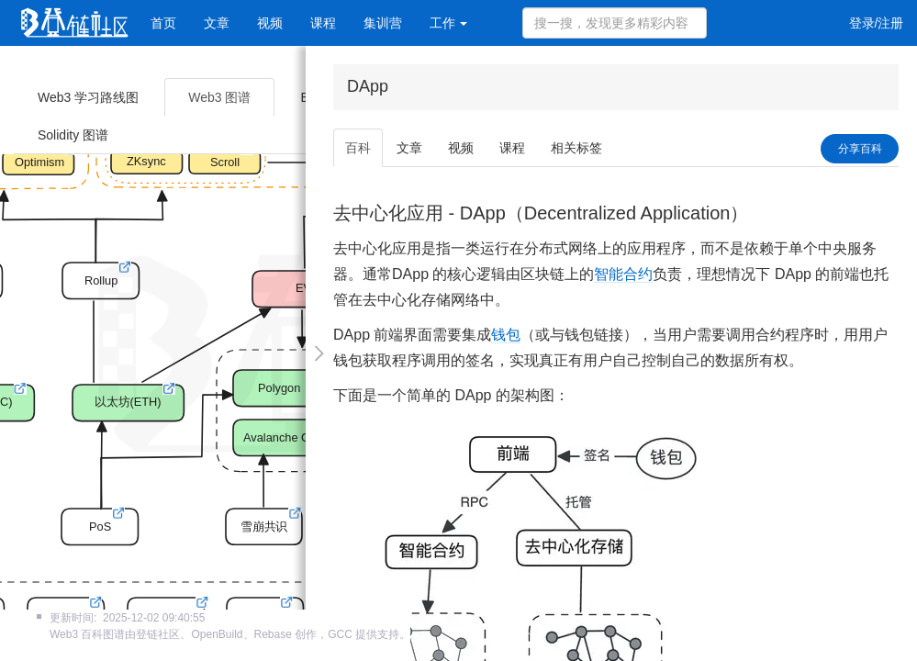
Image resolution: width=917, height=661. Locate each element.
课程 (323, 23)
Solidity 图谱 (73, 135)
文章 (216, 23)
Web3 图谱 (219, 97)
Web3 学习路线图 (88, 97)
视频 (270, 23)
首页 (163, 23)
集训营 (382, 23)
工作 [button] (449, 23)
